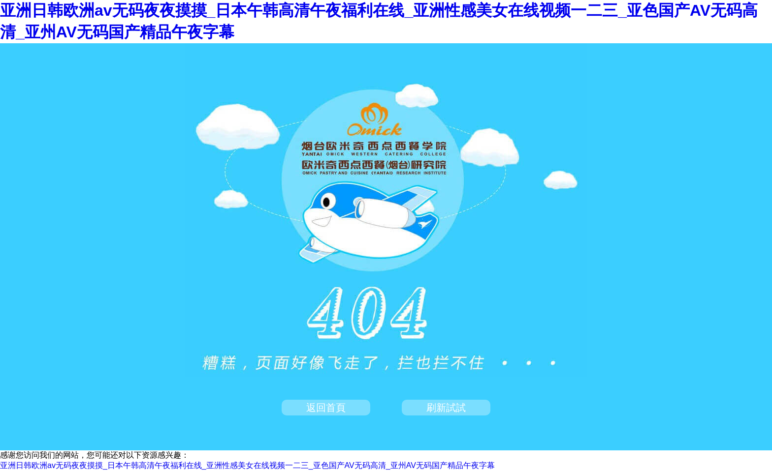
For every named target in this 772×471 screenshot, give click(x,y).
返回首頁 (326, 407)
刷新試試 (446, 407)
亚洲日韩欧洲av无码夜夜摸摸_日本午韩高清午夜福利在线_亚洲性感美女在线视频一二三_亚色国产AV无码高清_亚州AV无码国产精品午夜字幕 (247, 465)
